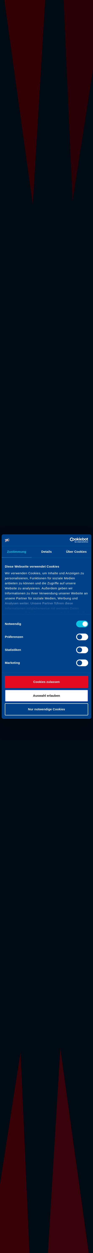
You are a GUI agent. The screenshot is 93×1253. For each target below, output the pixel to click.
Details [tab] (46, 551)
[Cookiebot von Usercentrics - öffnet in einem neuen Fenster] (69, 540)
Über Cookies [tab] (76, 551)
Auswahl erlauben (46, 695)
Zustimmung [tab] (16, 551)
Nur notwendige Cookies (46, 709)
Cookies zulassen (46, 682)
